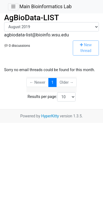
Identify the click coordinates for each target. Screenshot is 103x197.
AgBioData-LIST (31, 17)
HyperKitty (50, 116)
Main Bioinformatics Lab (45, 6)
